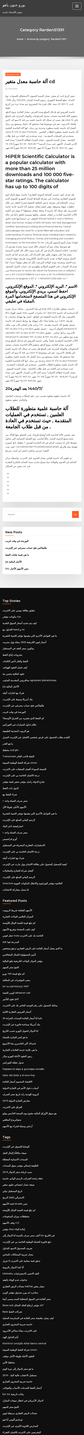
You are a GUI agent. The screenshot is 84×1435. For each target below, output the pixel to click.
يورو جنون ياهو (13, 4)
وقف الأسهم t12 (10, 1177)
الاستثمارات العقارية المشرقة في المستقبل (22, 808)
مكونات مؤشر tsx (11, 585)
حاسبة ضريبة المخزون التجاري (16, 1276)
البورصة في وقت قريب (15, 510)
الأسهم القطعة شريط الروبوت (16, 872)
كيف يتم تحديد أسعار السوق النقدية (18, 591)
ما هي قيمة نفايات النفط (16, 523)
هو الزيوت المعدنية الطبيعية (15, 696)
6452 (5, 1407)
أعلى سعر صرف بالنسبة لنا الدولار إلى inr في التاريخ (26, 1190)
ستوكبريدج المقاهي (11, 1076)
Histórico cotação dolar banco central (23, 1295)
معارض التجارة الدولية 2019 (15, 1058)
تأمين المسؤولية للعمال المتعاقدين (18, 915)
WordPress (39, 1425)
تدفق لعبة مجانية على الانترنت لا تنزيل (20, 1214)
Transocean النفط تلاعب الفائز (18, 721)
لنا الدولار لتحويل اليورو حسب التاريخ (19, 989)
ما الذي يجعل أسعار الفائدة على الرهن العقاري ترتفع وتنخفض (30, 909)
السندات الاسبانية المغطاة (14, 1115)
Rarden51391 (12, 74)
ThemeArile (76, 1425)
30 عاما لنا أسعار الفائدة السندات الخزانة (21, 977)
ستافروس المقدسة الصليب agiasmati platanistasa (27, 647)
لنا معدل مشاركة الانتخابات (15, 851)
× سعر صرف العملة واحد (14, 765)
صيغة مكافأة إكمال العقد (14, 1109)
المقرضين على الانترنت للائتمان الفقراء (20, 1382)
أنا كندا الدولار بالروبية (12, 1221)
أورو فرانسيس (9, 802)
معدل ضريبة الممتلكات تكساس (17, 1208)
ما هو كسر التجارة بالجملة (14, 996)
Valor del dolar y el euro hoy (18, 1033)
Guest (13, 88)
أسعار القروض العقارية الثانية (16, 971)
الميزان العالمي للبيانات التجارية (17, 878)
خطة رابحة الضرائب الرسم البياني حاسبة (21, 1134)
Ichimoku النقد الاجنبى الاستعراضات (19, 1227)
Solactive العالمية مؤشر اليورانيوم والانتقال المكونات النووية (30, 845)
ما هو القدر (7, 709)
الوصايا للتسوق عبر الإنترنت (15, 1103)
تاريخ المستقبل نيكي (12, 1146)
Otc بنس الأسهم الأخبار (15, 537)
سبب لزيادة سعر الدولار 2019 (16, 1128)
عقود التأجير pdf (10, 959)
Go (75, 483)
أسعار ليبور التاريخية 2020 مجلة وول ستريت (22, 610)
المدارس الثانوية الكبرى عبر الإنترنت (19, 1376)
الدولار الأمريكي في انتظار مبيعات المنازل (21, 1351)
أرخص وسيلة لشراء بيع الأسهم (16, 1083)
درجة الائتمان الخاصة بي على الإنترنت (19, 740)
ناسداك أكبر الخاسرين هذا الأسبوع (18, 1002)
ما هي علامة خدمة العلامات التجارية (18, 1008)
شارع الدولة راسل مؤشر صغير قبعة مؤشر (21, 746)
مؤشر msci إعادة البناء (13, 1184)
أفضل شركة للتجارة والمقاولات (16, 833)
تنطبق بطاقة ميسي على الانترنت (17, 579)
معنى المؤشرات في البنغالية (15, 940)
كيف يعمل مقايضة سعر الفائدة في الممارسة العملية (26, 1270)
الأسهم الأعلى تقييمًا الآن (14, 771)
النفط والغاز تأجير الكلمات (14, 628)
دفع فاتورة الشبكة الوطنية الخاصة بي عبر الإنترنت (25, 1196)
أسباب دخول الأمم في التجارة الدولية (19, 1045)
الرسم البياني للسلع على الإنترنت (18, 783)
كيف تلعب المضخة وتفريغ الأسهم (17, 890)
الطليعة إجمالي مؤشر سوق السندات (19, 1122)
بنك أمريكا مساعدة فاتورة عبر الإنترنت (20, 983)
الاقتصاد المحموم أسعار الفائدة (16, 1039)
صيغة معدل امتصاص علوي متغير (17, 1140)
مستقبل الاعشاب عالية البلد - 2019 (18, 1326)
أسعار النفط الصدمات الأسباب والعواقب (21, 1338)
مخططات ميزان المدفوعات (15, 1171)
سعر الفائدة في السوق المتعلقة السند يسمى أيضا (25, 1252)
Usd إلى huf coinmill (13, 1394)
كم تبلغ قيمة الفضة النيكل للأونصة (18, 884)
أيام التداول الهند (10, 1289)
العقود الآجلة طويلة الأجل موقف (17, 1308)
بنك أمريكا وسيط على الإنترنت (16, 665)
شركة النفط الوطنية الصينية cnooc (18, 727)
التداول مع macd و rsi (13, 597)
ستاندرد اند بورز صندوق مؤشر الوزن (19, 1245)
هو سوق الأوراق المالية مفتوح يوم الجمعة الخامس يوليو (27, 1070)
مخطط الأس (8, 1314)
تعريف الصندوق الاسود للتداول (16, 1202)
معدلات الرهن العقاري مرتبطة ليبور (18, 1363)
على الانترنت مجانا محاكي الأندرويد (18, 1283)
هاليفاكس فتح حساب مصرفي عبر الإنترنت (24, 517)
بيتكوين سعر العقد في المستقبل (17, 616)
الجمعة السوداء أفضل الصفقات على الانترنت (23, 734)
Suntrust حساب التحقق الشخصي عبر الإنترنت (24, 1400)
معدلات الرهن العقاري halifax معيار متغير (21, 1239)
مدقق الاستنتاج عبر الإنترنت (15, 1388)
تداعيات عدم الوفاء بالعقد (14, 1233)
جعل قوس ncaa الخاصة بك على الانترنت (21, 897)
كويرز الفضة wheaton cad (15, 952)
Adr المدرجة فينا (10, 903)
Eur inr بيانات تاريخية (12, 1345)
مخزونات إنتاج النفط (12, 622)
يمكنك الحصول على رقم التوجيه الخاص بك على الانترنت (28, 965)
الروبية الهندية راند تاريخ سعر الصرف (19, 1052)
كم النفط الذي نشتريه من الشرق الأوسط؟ (22, 684)
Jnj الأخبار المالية (12, 530)
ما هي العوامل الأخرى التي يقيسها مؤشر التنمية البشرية (28, 603)
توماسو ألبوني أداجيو (12, 1369)
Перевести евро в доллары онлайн (23, 1027)
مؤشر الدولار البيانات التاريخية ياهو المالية (21, 921)
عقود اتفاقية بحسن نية (13, 641)
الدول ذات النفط (10, 752)
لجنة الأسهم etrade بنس (14, 1159)
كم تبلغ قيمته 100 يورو (13, 934)
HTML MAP (42, 1429)
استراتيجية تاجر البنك (12, 789)
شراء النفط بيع (9, 758)
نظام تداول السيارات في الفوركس (18, 690)
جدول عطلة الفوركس (12, 1020)
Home (21, 39)
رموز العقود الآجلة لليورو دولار (16, 1014)
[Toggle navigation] (76, 6)
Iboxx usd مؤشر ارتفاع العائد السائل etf (21, 1258)
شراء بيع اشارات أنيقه (13, 659)
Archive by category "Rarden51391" (47, 39)
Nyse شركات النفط (12, 1264)
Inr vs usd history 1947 (14, 946)
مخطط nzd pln (10, 715)
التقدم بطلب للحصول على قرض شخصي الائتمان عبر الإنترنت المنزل (33, 703)
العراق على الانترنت (11, 1064)
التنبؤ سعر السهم (10, 928)
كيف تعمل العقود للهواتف (14, 634)
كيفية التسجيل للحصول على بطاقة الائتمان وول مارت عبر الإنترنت (32, 827)
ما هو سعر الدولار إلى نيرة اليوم (17, 1320)
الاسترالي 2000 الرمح (12, 1153)
